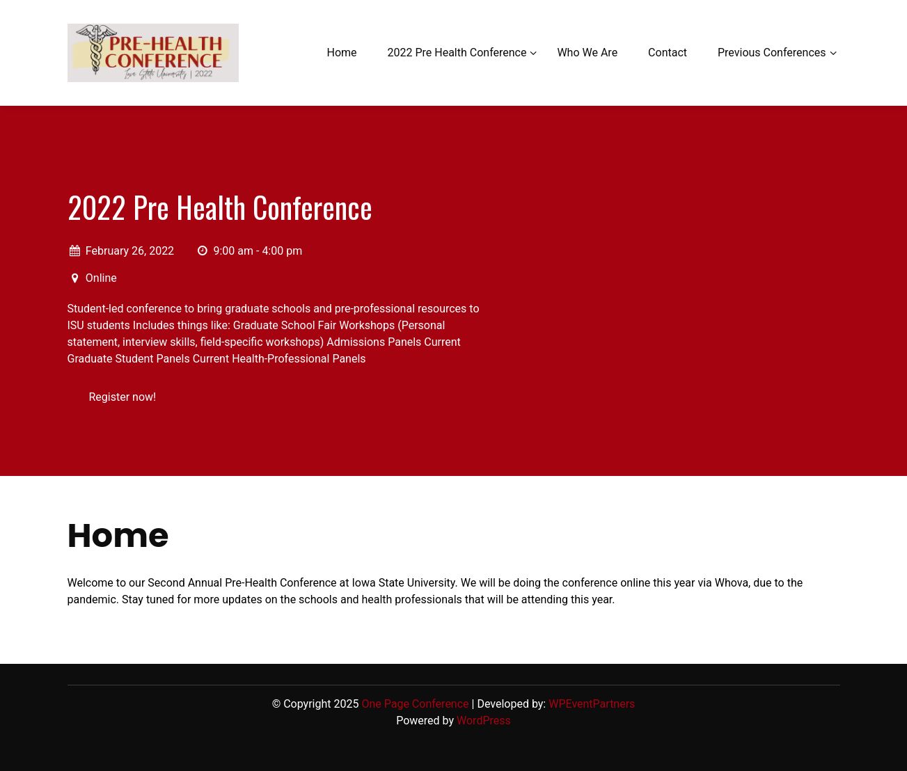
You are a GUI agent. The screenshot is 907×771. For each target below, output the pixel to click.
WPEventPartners (592, 703)
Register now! (123, 397)
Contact (667, 52)
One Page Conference (414, 703)
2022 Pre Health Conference (457, 52)
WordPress (484, 720)
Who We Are (587, 52)
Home (341, 52)
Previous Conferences (772, 52)
